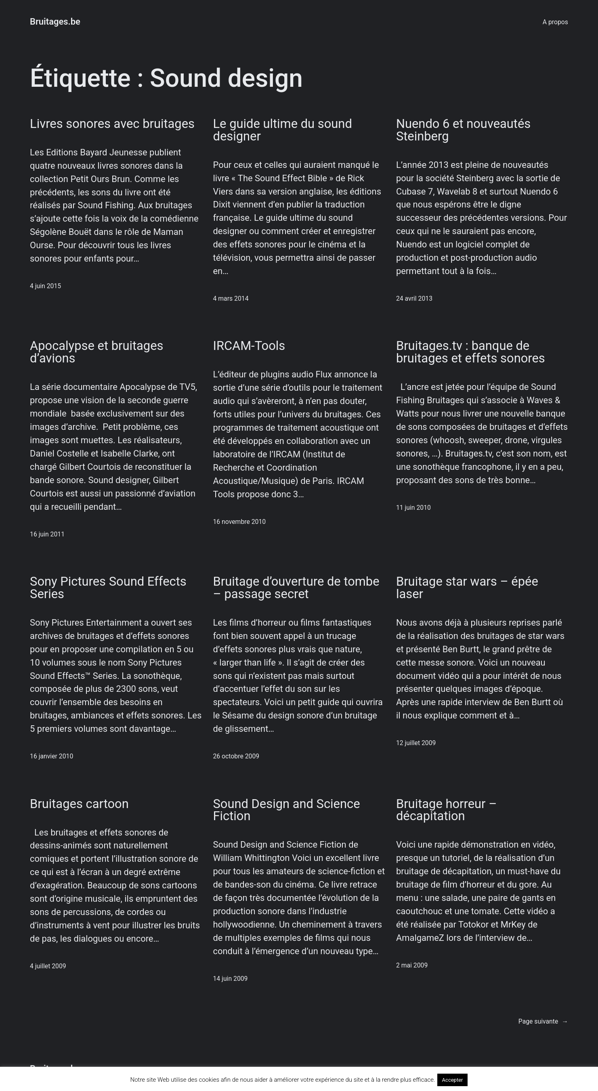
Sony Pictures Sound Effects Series (108, 588)
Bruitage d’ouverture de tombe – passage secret (296, 588)
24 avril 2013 (414, 298)
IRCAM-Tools (249, 346)
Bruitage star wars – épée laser (467, 588)
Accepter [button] (452, 1080)
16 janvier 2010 (51, 756)
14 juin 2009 (230, 978)
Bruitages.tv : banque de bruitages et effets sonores (470, 352)
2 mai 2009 (412, 965)
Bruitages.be (55, 22)
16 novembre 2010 (239, 522)
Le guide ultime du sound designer (282, 130)
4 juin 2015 (45, 286)
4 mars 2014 (230, 298)
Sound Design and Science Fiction (286, 810)
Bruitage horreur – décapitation (446, 810)
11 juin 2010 (413, 507)
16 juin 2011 (47, 534)
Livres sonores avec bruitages (112, 124)
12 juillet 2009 (416, 743)
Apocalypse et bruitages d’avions (96, 352)
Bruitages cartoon (79, 804)
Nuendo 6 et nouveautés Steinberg (463, 130)
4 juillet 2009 (48, 966)
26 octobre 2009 (236, 756)
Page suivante (543, 1021)
